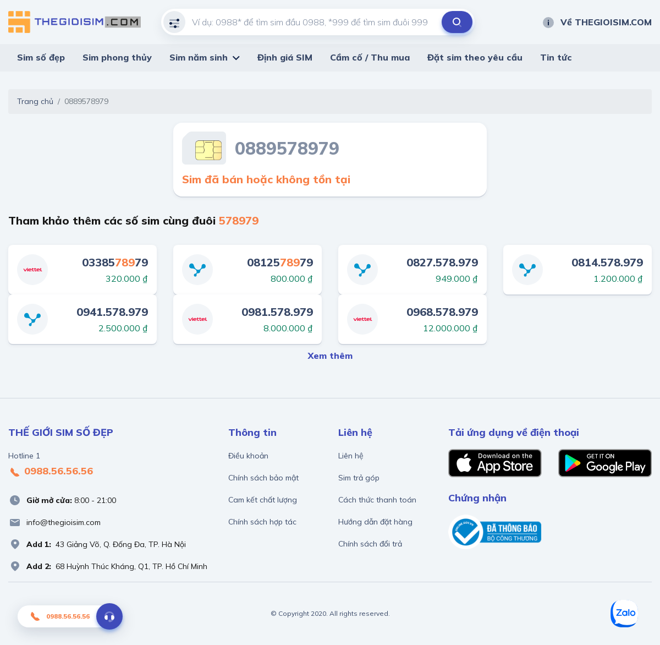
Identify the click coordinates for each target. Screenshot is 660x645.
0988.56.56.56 (50, 471)
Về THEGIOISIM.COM (597, 22)
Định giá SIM (284, 57)
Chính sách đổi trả (370, 544)
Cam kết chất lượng (262, 500)
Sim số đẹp (41, 57)
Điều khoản (248, 456)
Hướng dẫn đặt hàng (375, 522)
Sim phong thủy (117, 57)
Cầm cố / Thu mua (370, 57)
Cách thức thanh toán (377, 500)
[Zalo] (624, 613)
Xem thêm (330, 355)
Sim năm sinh (198, 57)
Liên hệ (351, 456)
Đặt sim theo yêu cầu (474, 57)
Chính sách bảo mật (263, 478)
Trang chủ (35, 101)
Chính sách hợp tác (262, 522)
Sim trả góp (359, 478)
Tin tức (556, 57)
